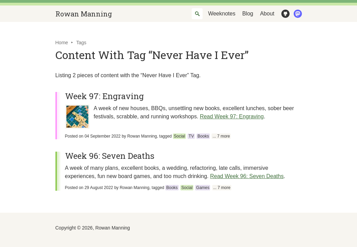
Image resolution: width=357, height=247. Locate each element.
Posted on (93, 136)
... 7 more (221, 136)
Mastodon (296, 13)
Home (61, 42)
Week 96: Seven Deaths (109, 155)
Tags (81, 42)
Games (202, 187)
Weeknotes (221, 13)
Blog (247, 13)
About (267, 13)
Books (203, 136)
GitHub (284, 13)
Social (179, 136)
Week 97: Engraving (104, 96)
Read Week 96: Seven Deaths (247, 176)
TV (191, 136)
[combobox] (197, 13)
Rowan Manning (83, 13)
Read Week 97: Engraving (232, 116)
